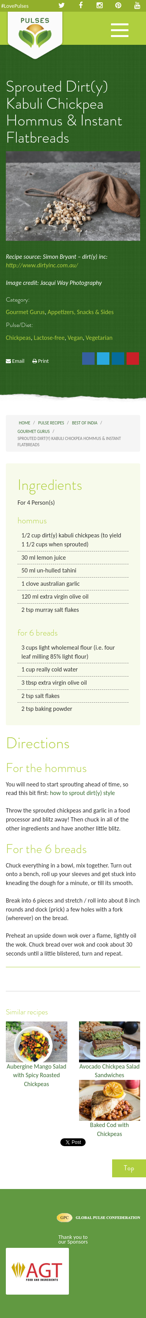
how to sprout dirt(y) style (82, 793)
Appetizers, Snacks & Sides (80, 312)
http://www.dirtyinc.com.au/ (42, 265)
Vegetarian (99, 337)
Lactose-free (49, 337)
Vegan (75, 337)
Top (129, 1168)
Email (18, 360)
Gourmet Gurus (25, 312)
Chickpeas (18, 337)
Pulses (35, 36)
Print (43, 360)
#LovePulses (14, 5)
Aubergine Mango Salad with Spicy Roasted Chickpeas (36, 1075)
